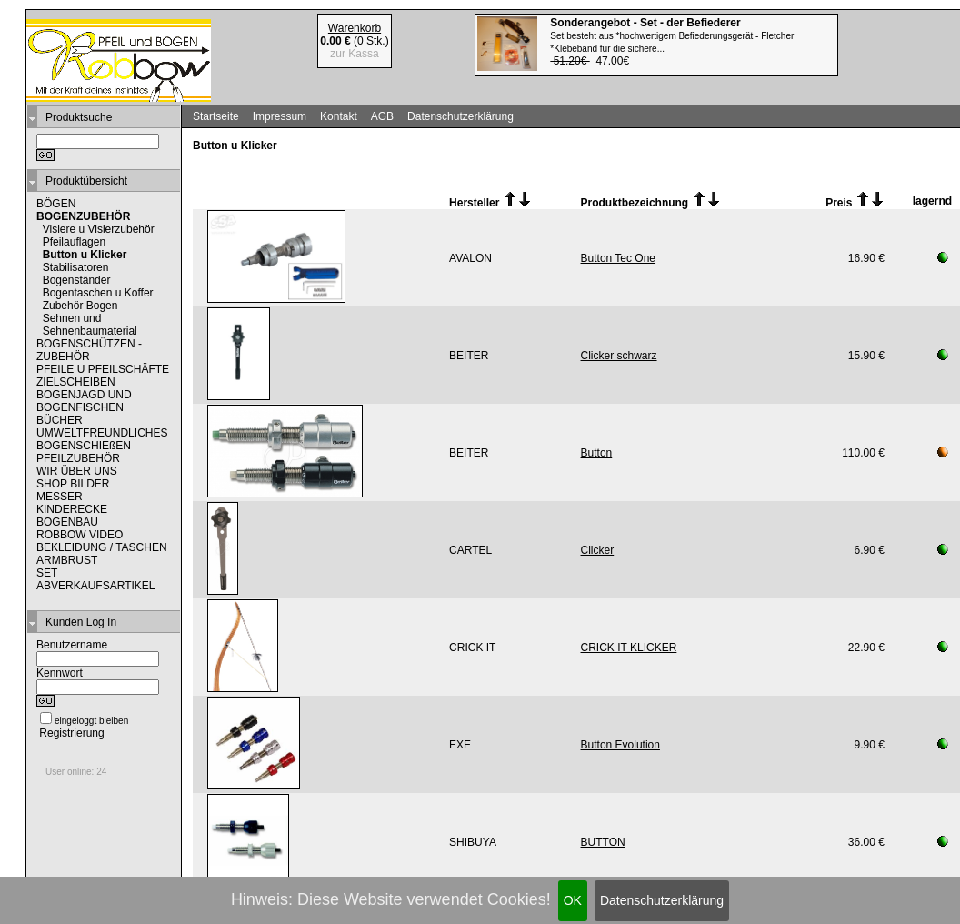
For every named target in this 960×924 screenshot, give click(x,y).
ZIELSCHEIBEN (75, 382)
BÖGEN (55, 203)
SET (46, 573)
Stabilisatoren (76, 267)
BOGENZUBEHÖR (83, 216)
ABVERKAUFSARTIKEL (95, 585)
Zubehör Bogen (80, 305)
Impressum (279, 116)
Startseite (216, 116)
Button (597, 453)
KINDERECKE (71, 509)
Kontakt (338, 116)
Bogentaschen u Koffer (98, 292)
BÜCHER (59, 420)
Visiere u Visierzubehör (99, 229)
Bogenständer (77, 280)
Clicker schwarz (619, 355)
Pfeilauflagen (74, 242)
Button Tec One (618, 258)
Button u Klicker (85, 254)
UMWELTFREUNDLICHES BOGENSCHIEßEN (101, 439)
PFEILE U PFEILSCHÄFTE (102, 369)
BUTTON (603, 842)
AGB (382, 116)
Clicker (598, 550)
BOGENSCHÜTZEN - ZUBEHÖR (89, 350)
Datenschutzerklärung (662, 900)
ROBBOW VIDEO (79, 534)
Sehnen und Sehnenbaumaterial (90, 324)
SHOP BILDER (72, 483)
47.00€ (672, 41)
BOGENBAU (67, 522)
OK (573, 900)
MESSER (59, 496)
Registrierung (71, 733)
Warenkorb (354, 28)
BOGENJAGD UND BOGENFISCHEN (84, 401)
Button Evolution (620, 744)
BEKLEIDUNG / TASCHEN (101, 547)
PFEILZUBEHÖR (78, 458)
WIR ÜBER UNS (76, 471)
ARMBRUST (66, 560)
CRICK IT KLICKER (629, 647)
